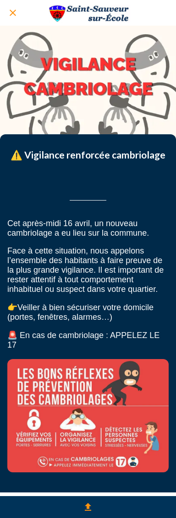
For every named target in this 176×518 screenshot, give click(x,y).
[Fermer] (12, 12)
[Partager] (88, 507)
